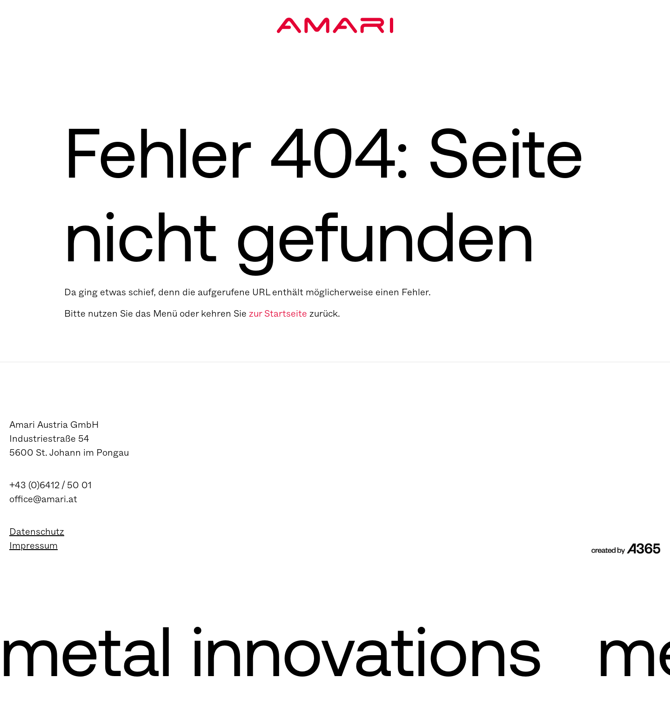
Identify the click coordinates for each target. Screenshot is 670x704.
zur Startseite (278, 313)
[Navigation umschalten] (630, 35)
